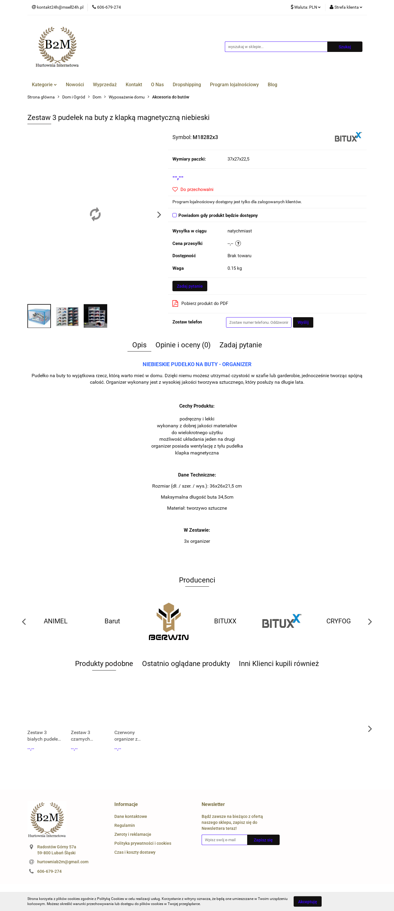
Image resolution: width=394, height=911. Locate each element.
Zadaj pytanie (190, 286)
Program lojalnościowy (234, 84)
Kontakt (134, 84)
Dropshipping (187, 84)
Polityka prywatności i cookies (142, 843)
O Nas (157, 84)
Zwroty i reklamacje (132, 834)
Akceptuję (307, 901)
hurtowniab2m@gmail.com (62, 861)
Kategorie (44, 84)
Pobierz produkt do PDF (200, 303)
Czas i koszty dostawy (134, 852)
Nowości (75, 84)
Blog (272, 84)
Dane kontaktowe (130, 816)
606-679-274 (49, 871)
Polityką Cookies (110, 899)
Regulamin (124, 825)
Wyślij (303, 322)
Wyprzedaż (105, 84)
